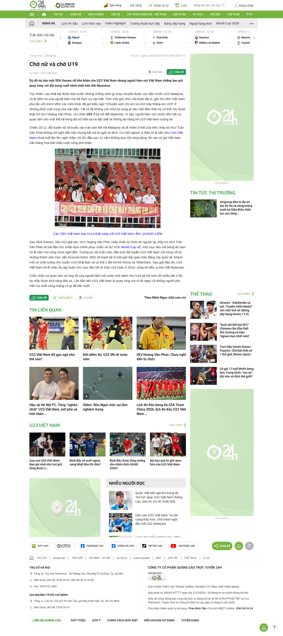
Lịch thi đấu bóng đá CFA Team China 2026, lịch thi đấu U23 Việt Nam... (161, 409)
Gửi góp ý (63, 297)
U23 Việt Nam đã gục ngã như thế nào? (52, 357)
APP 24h (40, 546)
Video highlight (115, 23)
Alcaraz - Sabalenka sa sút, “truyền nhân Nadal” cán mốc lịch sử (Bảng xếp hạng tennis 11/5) (236, 308)
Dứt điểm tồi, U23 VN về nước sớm (105, 357)
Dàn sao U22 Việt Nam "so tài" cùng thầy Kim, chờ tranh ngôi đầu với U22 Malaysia (156, 519)
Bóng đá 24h (123, 546)
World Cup (128, 247)
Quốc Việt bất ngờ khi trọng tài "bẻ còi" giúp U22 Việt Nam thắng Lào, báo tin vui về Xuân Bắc (158, 497)
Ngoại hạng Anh (201, 23)
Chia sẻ (179, 72)
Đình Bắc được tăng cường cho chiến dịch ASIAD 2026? (127, 464)
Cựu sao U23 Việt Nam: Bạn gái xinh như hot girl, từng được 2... (46, 464)
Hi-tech (198, 14)
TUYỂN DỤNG (190, 620)
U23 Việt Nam (48, 73)
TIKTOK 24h (152, 546)
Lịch (181, 5)
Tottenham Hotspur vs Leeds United (128, 37)
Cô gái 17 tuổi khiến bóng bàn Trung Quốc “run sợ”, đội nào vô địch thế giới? (237, 372)
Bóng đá (75, 14)
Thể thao (233, 14)
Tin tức (58, 14)
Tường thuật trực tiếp (145, 23)
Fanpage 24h (92, 546)
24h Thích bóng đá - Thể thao (146, 14)
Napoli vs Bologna (86, 37)
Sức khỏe (179, 14)
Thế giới (215, 14)
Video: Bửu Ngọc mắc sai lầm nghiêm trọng (105, 407)
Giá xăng (136, 5)
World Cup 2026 (227, 23)
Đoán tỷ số (158, 5)
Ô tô (249, 14)
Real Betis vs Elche (170, 37)
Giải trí (115, 14)
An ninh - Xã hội (99, 558)
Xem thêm (36, 41)
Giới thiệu (78, 620)
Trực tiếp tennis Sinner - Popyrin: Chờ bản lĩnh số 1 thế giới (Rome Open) (236, 350)
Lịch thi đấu (69, 23)
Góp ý (96, 620)
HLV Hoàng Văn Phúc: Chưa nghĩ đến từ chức (161, 357)
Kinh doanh (96, 14)
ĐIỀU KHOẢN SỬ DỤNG (159, 620)
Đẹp (158, 558)
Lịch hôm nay (91, 23)
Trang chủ (35, 55)
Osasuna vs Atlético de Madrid (212, 37)
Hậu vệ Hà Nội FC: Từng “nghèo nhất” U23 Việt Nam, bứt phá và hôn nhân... (53, 409)
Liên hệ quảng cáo (47, 620)
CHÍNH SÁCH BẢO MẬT (122, 620)
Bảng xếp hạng (174, 23)
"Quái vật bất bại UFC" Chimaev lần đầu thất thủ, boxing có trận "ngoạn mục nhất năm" (234, 330)
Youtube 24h (183, 546)
